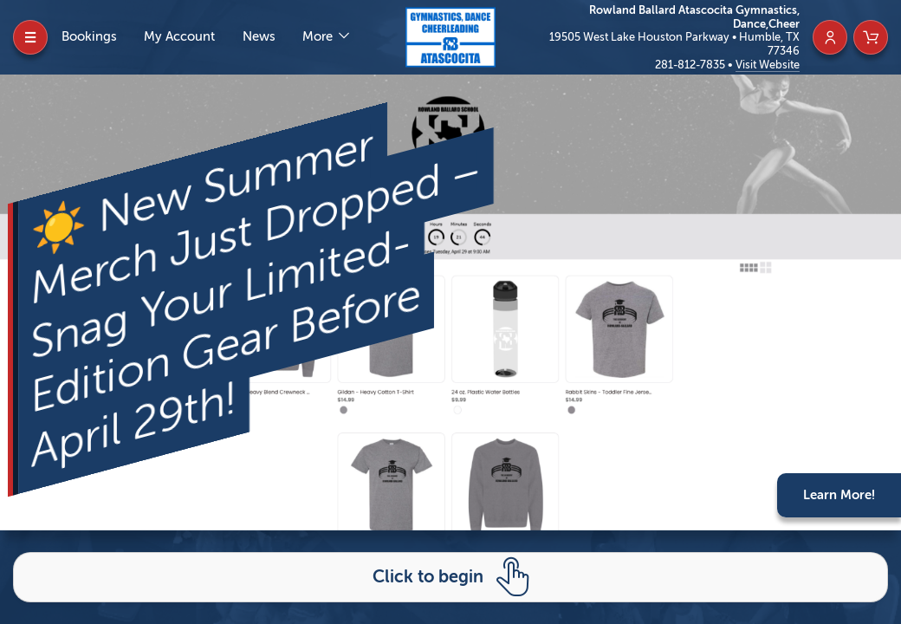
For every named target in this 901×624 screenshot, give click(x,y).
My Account (179, 36)
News (259, 36)
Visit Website (768, 64)
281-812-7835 (691, 64)
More (319, 36)
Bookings (89, 36)
